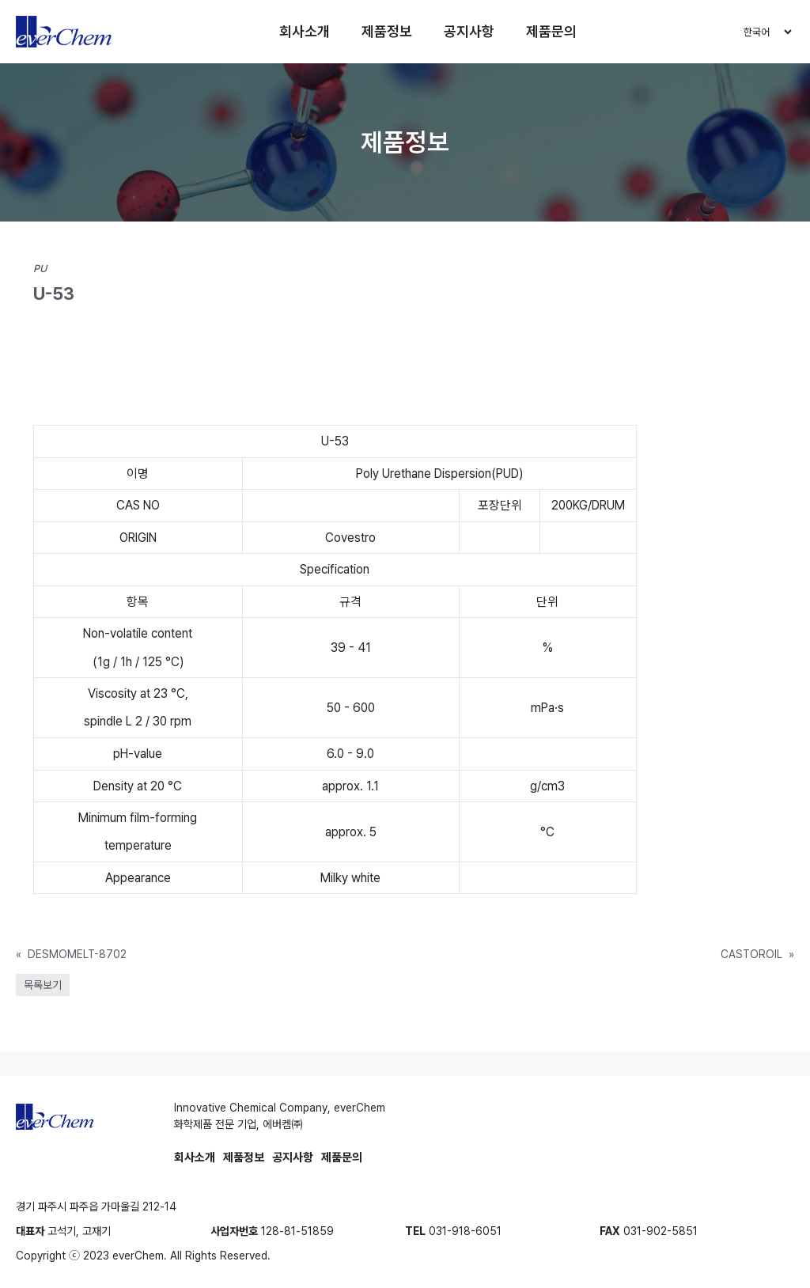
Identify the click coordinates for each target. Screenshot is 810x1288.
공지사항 (469, 31)
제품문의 (551, 31)
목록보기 (43, 985)
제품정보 (386, 31)
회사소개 (304, 31)
